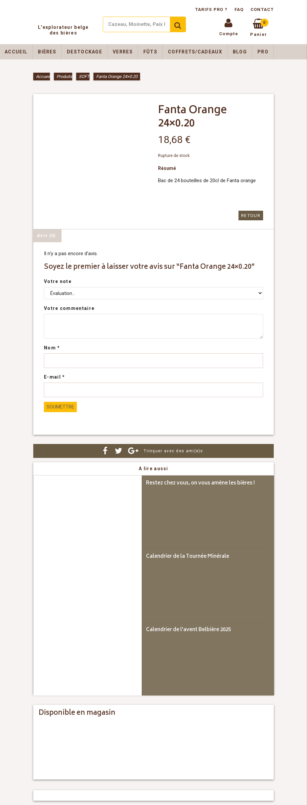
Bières (47, 51)
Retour (251, 215)
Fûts (150, 51)
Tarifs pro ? (212, 9)
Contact (262, 9)
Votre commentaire (69, 308)
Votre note (58, 281)
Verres (123, 51)
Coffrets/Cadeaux (195, 51)
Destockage (84, 51)
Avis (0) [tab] (46, 235)
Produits (64, 76)
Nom (52, 347)
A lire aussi (153, 468)
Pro (262, 51)
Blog (240, 51)
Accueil (43, 76)
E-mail (54, 377)
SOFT (84, 76)
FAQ (239, 9)
